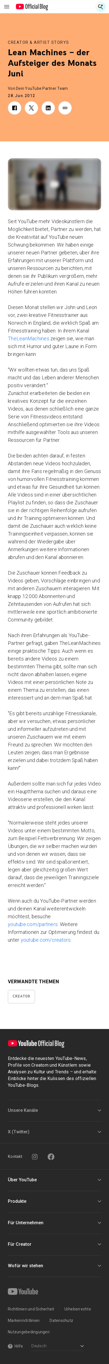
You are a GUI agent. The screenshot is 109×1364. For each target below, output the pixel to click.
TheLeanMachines (28, 338)
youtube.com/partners (33, 924)
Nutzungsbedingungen (29, 1332)
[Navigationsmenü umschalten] (6, 6)
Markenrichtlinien (24, 1320)
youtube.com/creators (46, 940)
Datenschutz (61, 1320)
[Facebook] (51, 1156)
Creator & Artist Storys (38, 42)
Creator (21, 996)
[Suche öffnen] (101, 7)
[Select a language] (57, 1347)
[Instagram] (34, 1156)
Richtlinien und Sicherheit (31, 1309)
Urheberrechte (77, 1309)
